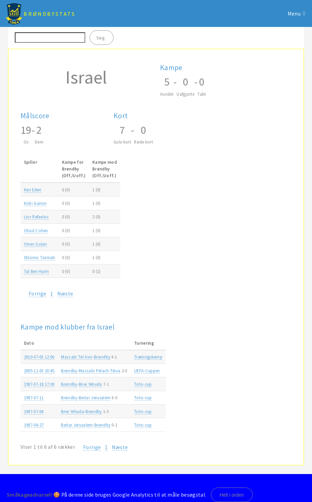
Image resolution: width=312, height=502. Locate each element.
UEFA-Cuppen (147, 370)
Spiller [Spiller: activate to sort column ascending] (30, 162)
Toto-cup (143, 384)
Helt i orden (232, 495)
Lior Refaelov (36, 216)
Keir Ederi (32, 189)
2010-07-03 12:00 (39, 356)
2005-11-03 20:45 (39, 370)
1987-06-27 (34, 425)
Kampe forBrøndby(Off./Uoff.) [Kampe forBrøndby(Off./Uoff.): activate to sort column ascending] (74, 168)
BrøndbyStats (49, 13)
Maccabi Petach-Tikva (99, 370)
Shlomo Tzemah (39, 257)
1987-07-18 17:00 (39, 384)
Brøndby (102, 356)
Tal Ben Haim (36, 271)
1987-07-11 (34, 397)
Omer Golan (35, 244)
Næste (65, 293)
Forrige (37, 293)
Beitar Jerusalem (95, 397)
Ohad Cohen (36, 230)
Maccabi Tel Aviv (76, 356)
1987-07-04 (34, 411)
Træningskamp (148, 356)
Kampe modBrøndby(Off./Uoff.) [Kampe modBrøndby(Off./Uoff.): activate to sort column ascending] (104, 168)
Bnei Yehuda (90, 384)
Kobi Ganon (35, 203)
